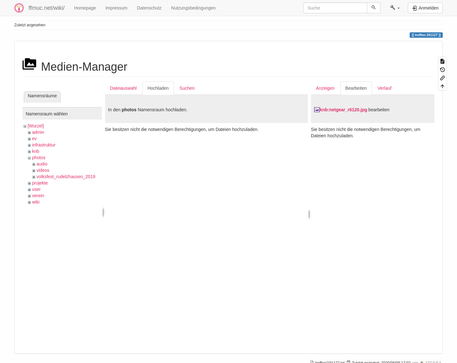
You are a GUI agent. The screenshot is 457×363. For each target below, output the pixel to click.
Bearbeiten (356, 88)
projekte (40, 182)
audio (41, 163)
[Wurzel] (36, 125)
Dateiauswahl (123, 88)
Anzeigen (325, 88)
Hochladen (158, 88)
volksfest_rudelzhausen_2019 (65, 176)
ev (34, 138)
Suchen (187, 88)
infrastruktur (44, 144)
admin (38, 132)
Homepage (85, 7)
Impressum (116, 7)
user (36, 189)
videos (42, 170)
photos (38, 157)
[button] (395, 8)
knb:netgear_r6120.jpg (343, 109)
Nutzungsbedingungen (193, 7)
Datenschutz (149, 7)
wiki (35, 201)
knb (35, 151)
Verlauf (385, 88)
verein (38, 195)
